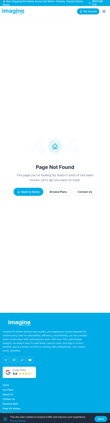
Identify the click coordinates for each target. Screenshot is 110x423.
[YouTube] (30, 360)
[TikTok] (22, 360)
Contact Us (85, 191)
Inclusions (8, 413)
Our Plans (8, 389)
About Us (8, 394)
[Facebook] (6, 360)
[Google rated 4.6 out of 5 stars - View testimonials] (19, 372)
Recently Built (10, 403)
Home (6, 385)
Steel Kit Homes (11, 408)
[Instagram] (14, 360)
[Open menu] (104, 11)
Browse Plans (58, 191)
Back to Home (28, 191)
